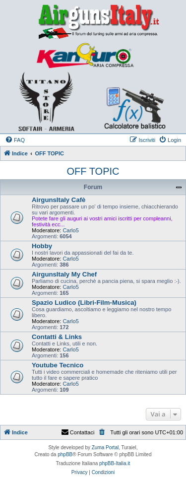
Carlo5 (70, 230)
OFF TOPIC (93, 171)
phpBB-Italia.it (114, 463)
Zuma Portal (105, 447)
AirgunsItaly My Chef (64, 274)
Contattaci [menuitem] (78, 432)
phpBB (65, 454)
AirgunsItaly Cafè (58, 200)
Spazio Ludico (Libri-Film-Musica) (84, 302)
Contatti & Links (57, 337)
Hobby (42, 246)
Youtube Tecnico (57, 365)
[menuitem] (15, 140)
